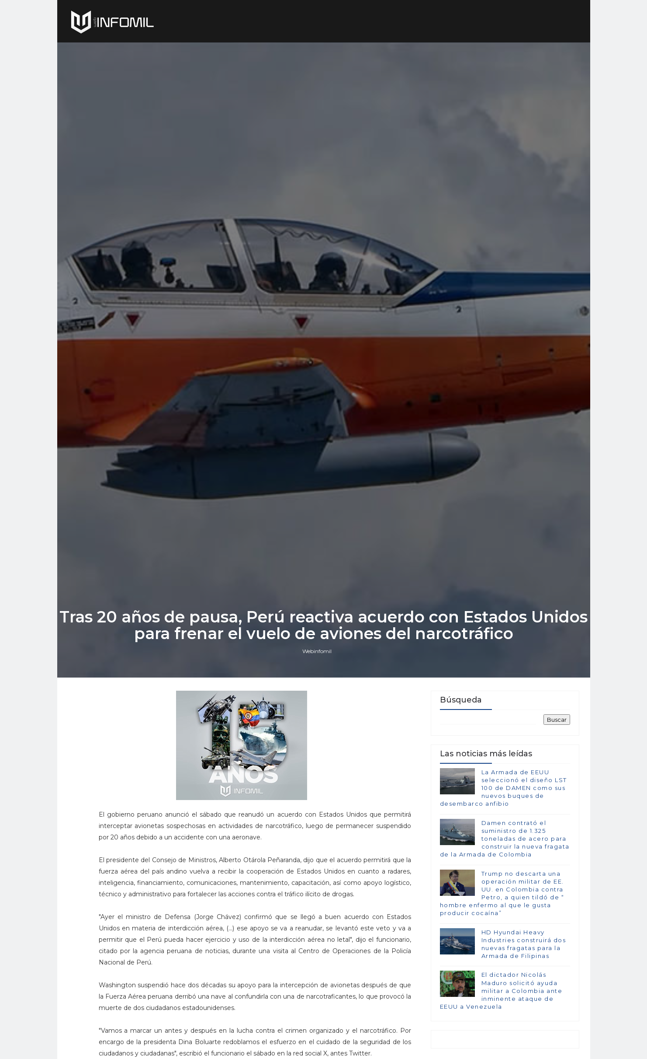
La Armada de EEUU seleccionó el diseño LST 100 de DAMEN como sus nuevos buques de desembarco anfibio (503, 788)
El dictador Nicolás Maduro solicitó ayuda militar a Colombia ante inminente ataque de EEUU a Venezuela (501, 990)
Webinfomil (317, 651)
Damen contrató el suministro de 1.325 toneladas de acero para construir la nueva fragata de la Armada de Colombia (505, 838)
